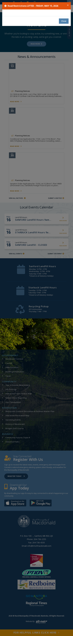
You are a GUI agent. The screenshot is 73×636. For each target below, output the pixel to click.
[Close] (68, 5)
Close (63, 21)
